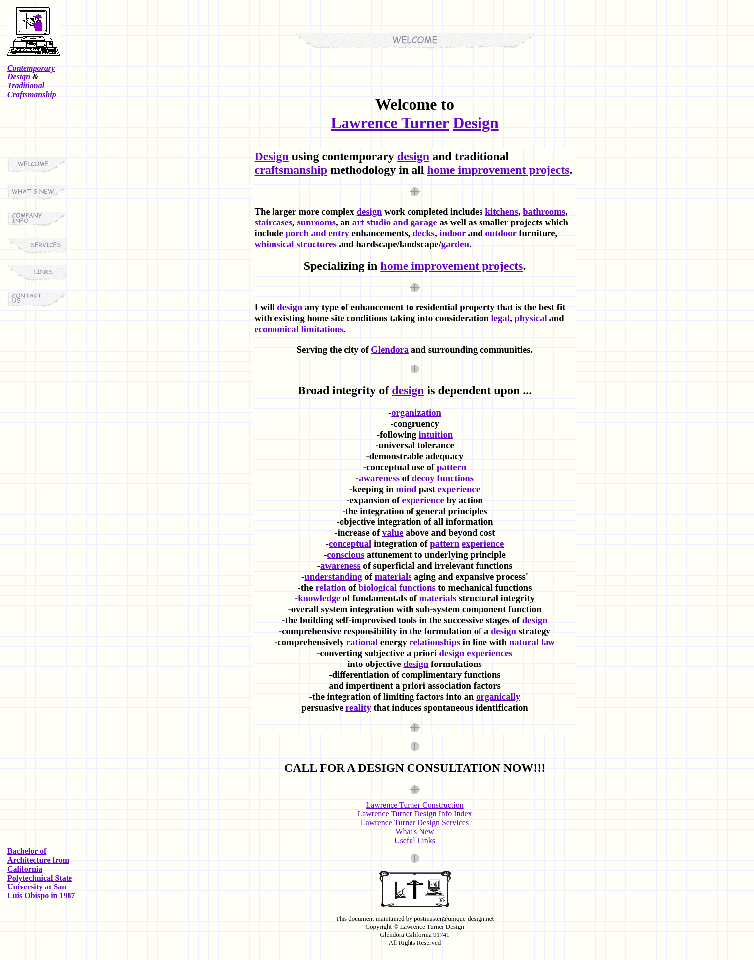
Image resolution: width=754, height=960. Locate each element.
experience (459, 489)
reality (358, 707)
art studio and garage (394, 222)
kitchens (501, 211)
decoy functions (443, 478)
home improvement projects (498, 169)
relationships (435, 642)
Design (475, 123)
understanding (333, 576)
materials (393, 576)
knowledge (319, 598)
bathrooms (544, 211)
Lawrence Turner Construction (414, 805)
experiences (489, 653)
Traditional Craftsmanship (31, 90)
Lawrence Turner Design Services (415, 822)
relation (330, 587)
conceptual (350, 543)
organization (416, 412)
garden (455, 244)
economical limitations (299, 329)
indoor (452, 233)
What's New (415, 831)
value (393, 532)
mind (406, 489)
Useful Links (414, 840)
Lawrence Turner (390, 123)
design (413, 156)
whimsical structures (296, 244)
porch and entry (317, 233)
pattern (451, 467)
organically (498, 696)
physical (530, 318)
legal (500, 318)
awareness (379, 478)
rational (362, 642)
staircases (274, 222)
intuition (436, 434)
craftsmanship (291, 169)
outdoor (500, 233)
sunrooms (316, 222)
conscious (345, 554)
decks (423, 233)
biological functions (396, 587)
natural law (532, 642)
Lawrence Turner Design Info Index (414, 814)
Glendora (390, 349)
